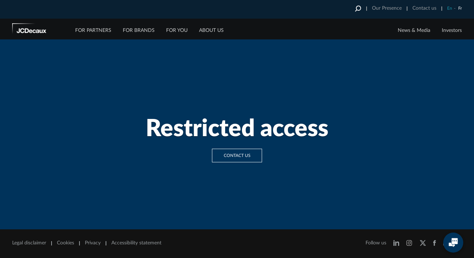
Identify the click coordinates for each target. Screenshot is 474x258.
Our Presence (387, 8)
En (449, 8)
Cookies (65, 242)
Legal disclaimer (29, 242)
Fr (460, 8)
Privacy (93, 242)
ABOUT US (211, 30)
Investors (452, 30)
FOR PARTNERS (93, 30)
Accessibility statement (136, 242)
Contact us (424, 8)
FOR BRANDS (139, 30)
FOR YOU (177, 30)
